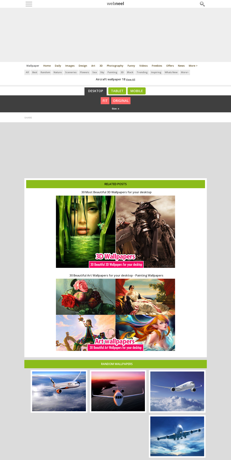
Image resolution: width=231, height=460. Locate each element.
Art (93, 65)
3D (101, 65)
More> (185, 72)
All (27, 72)
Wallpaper (32, 65)
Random (45, 72)
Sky (102, 72)
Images (70, 65)
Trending (142, 72)
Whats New (171, 72)
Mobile (136, 91)
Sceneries (71, 72)
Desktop (95, 91)
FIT (105, 100)
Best (34, 72)
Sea (94, 72)
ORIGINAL (121, 100)
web (115, 3)
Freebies (157, 65)
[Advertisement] (115, 35)
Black (130, 72)
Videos (143, 65)
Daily (58, 65)
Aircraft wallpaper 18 (110, 79)
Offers (170, 65)
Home (47, 65)
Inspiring (156, 72)
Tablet (117, 91)
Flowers (84, 72)
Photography (115, 65)
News (181, 65)
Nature (58, 72)
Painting (112, 72)
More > (193, 65)
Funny (131, 65)
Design (83, 65)
